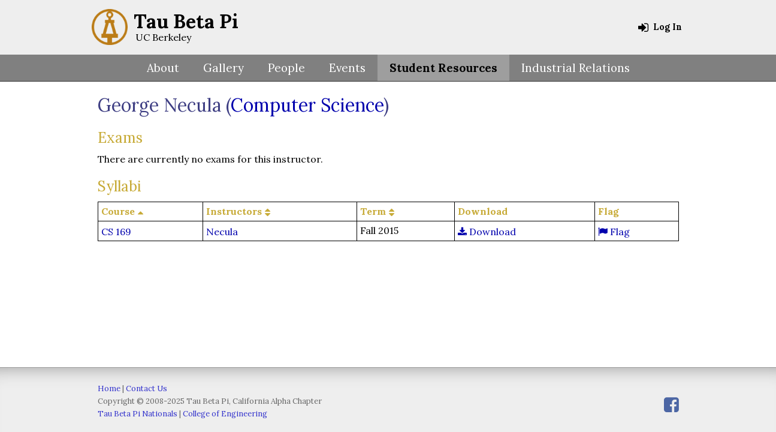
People (286, 68)
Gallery (223, 68)
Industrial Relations (575, 68)
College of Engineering (225, 414)
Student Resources (443, 68)
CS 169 (116, 232)
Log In (660, 27)
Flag (614, 232)
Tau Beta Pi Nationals (137, 414)
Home (109, 388)
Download (487, 232)
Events (347, 68)
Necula (222, 232)
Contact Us (146, 388)
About (163, 68)
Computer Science (307, 105)
